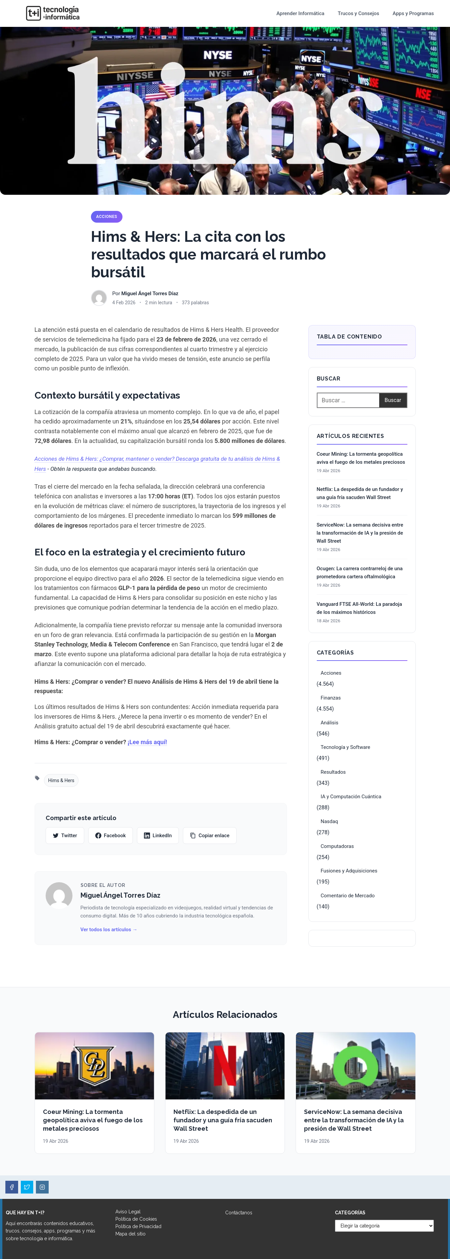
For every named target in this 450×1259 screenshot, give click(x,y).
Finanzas (331, 698)
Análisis (330, 723)
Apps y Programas (413, 13)
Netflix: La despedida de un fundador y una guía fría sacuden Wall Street (360, 493)
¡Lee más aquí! (147, 742)
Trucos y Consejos (359, 13)
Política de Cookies (136, 1219)
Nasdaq (329, 821)
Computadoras (337, 846)
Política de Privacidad (138, 1226)
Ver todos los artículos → (109, 930)
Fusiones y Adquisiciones (349, 871)
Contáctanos (238, 1212)
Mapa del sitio (130, 1233)
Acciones (106, 216)
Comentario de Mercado (348, 896)
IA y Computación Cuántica (351, 797)
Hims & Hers (61, 780)
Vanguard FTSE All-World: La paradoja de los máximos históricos (359, 608)
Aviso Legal (128, 1211)
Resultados (333, 772)
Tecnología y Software (345, 747)
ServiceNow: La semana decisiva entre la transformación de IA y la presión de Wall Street (360, 533)
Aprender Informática (300, 13)
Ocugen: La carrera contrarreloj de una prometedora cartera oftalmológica (360, 573)
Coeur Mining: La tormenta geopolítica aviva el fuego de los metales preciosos (361, 458)
